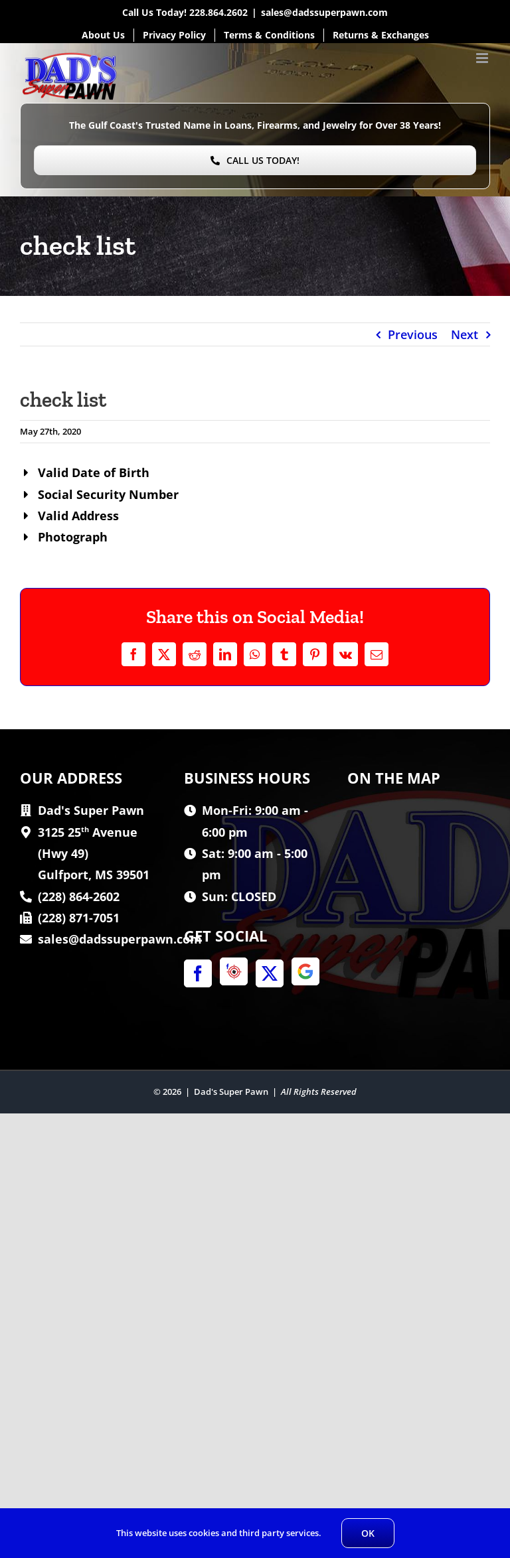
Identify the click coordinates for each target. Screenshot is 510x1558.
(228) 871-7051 (79, 918)
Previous (413, 334)
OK (368, 1533)
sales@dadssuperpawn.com (324, 12)
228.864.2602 (218, 12)
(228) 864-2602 (79, 896)
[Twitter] (270, 973)
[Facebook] (198, 973)
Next (464, 334)
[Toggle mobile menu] (483, 58)
